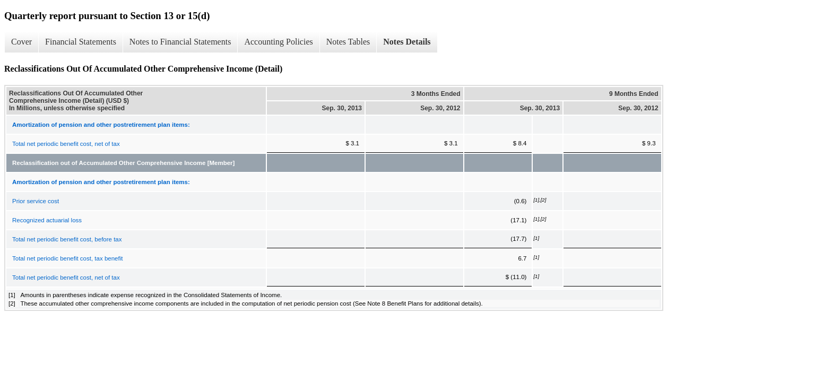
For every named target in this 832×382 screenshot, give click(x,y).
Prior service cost (35, 201)
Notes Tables (348, 41)
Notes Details (406, 41)
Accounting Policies (278, 41)
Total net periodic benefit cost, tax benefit (67, 258)
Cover (21, 41)
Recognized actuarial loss (47, 220)
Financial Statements (80, 41)
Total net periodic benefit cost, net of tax (66, 144)
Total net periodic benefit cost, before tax (67, 239)
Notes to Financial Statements (180, 41)
